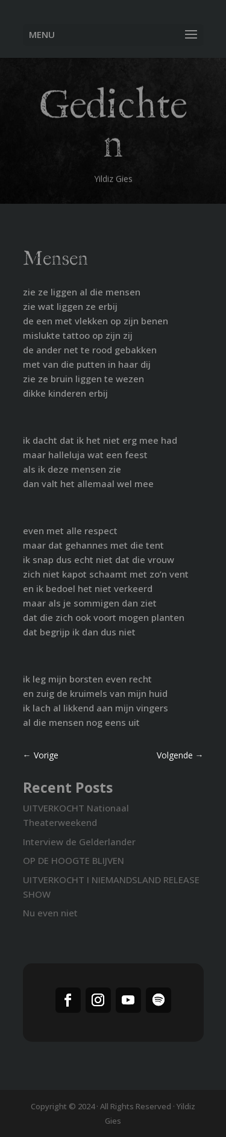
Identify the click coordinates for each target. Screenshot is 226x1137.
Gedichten (113, 128)
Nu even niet (50, 913)
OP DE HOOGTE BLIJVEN (73, 860)
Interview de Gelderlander (79, 842)
